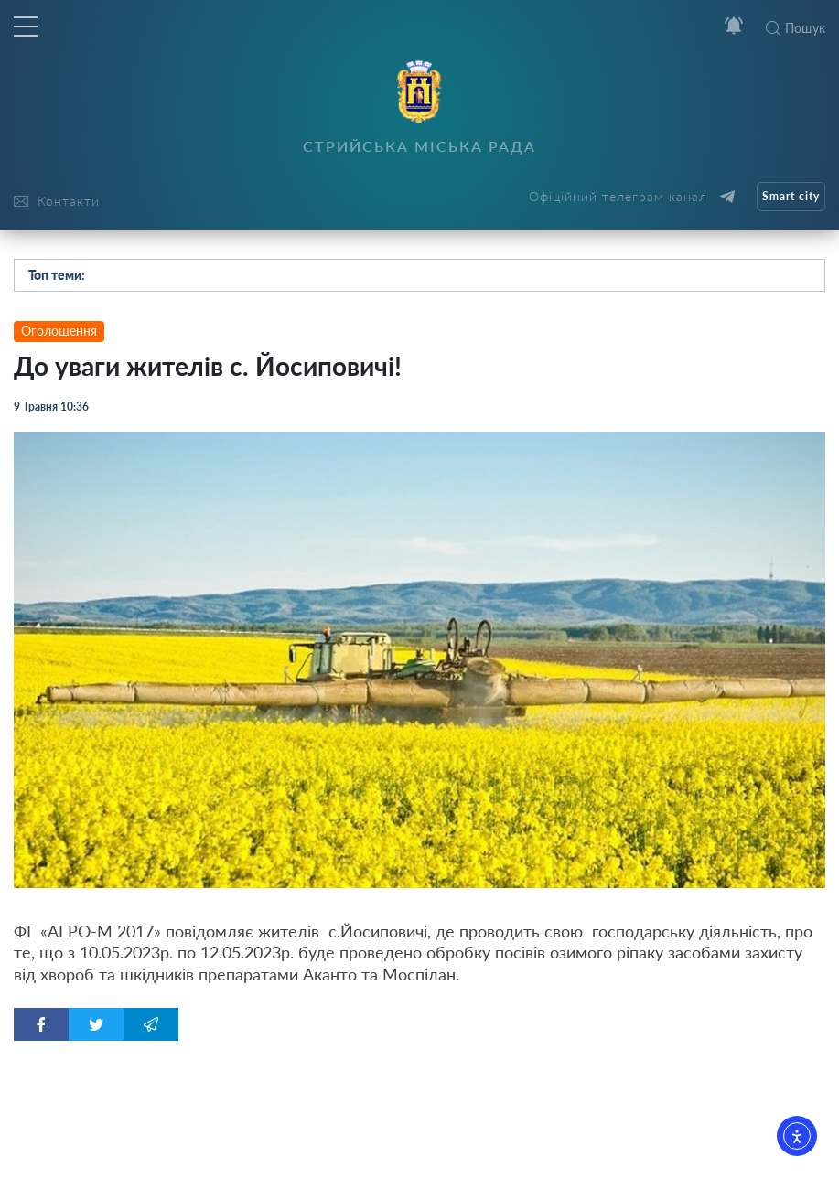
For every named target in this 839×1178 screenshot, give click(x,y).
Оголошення (59, 330)
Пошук (795, 28)
